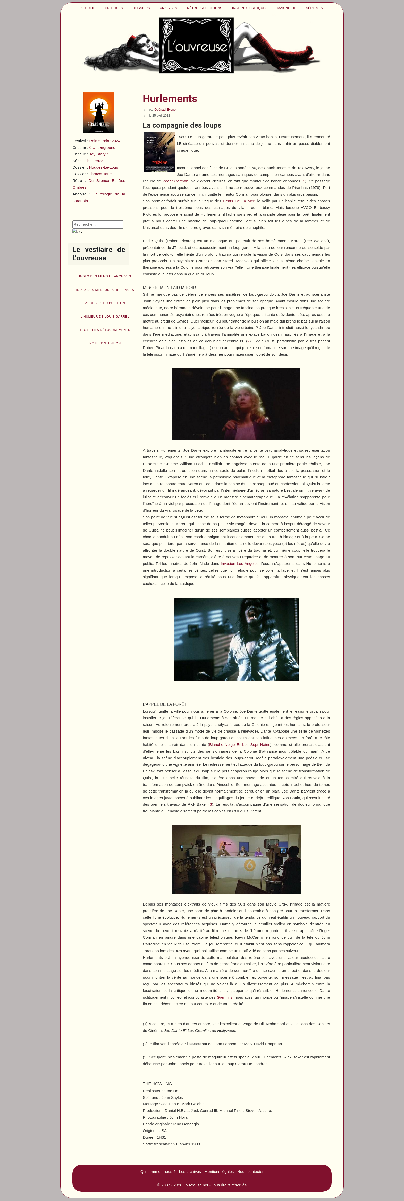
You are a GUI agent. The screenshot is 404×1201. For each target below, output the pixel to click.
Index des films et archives (105, 276)
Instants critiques (250, 8)
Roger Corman (175, 181)
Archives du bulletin (105, 303)
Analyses (168, 8)
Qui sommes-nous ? (157, 1171)
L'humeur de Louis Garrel (105, 316)
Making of (286, 8)
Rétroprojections (204, 8)
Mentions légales (219, 1171)
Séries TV (314, 8)
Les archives (190, 1171)
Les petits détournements (105, 330)
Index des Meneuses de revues (105, 290)
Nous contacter (250, 1171)
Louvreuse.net (195, 1185)
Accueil (88, 8)
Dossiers (141, 8)
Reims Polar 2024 (104, 140)
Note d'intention (105, 343)
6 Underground (102, 147)
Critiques (114, 8)
